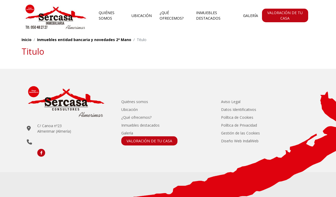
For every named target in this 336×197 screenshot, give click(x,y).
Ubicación (142, 15)
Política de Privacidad (239, 125)
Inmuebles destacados (208, 15)
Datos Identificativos (238, 109)
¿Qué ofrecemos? (171, 15)
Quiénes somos (106, 15)
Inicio (27, 39)
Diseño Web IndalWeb (240, 140)
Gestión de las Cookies (240, 133)
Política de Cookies (237, 117)
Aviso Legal (230, 101)
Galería (250, 15)
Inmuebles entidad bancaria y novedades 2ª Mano (84, 39)
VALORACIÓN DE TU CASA (285, 15)
